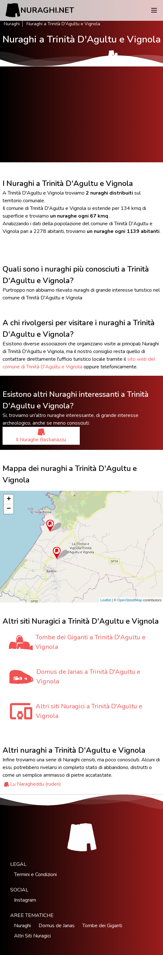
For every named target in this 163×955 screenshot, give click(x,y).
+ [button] (9, 499)
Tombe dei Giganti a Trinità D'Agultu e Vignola (90, 642)
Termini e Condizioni (35, 874)
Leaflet (105, 600)
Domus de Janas (57, 925)
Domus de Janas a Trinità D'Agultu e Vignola (88, 676)
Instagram (25, 900)
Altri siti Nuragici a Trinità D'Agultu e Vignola (89, 711)
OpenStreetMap (129, 600)
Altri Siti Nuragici (32, 935)
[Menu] (154, 10)
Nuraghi (12, 24)
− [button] (9, 509)
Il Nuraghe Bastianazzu (41, 435)
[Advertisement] (81, 114)
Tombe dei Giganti (102, 925)
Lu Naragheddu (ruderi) (35, 784)
